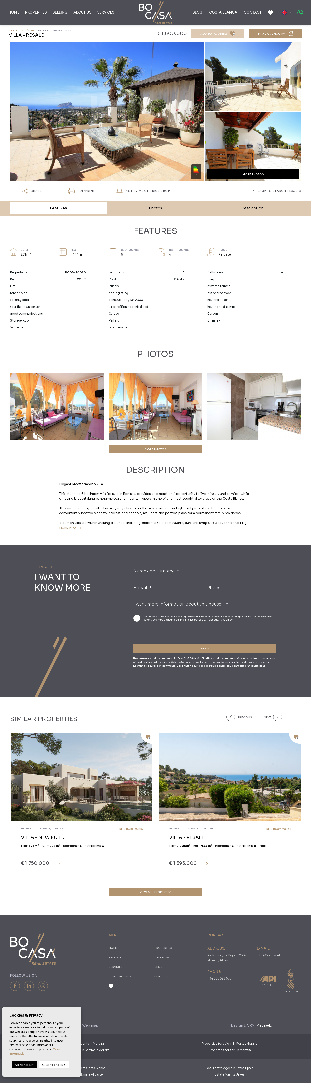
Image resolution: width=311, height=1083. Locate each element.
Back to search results (277, 191)
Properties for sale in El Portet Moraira (229, 1044)
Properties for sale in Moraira (230, 1050)
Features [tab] (58, 208)
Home (13, 12)
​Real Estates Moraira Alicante (81, 1074)
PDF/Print (81, 191)
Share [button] (32, 191)
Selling (60, 12)
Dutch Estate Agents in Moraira (81, 1044)
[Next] (272, 717)
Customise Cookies (54, 1065)
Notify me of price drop (143, 191)
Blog (198, 12)
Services (105, 12)
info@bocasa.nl (268, 955)
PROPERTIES (36, 12)
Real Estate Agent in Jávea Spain (229, 1068)
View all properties (155, 892)
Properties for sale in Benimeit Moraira (82, 1050)
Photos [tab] (155, 208)
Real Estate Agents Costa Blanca (81, 1068)
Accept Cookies (24, 1065)
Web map (90, 1025)
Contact (253, 12)
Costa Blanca (223, 12)
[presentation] (155, 632)
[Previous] (242, 717)
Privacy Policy (256, 616)
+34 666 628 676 (219, 978)
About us (82, 12)
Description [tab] (252, 208)
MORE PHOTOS (155, 449)
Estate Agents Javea (230, 1074)
